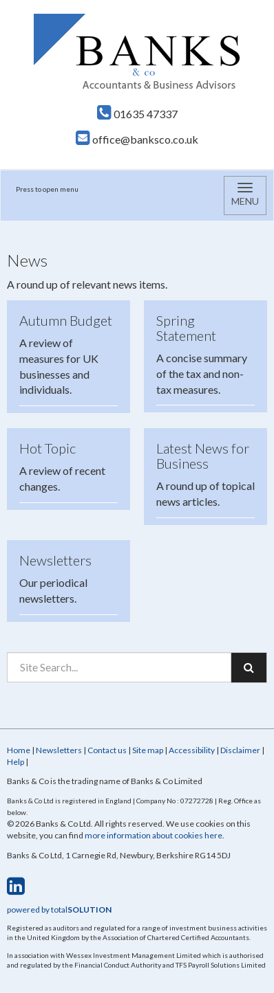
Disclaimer (240, 750)
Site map (147, 750)
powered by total (59, 909)
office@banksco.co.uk (137, 139)
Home (18, 750)
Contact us (107, 750)
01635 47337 (137, 113)
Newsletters (59, 750)
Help (15, 762)
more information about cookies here (153, 835)
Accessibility (192, 750)
